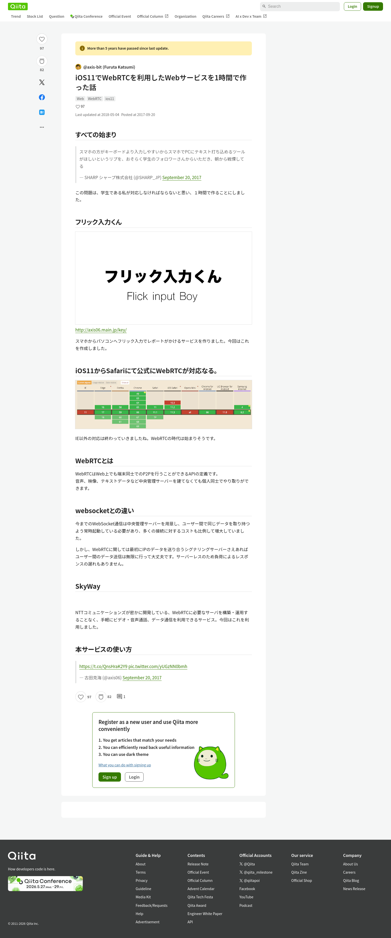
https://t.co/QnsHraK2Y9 (103, 666)
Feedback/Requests (152, 905)
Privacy (141, 880)
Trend (16, 16)
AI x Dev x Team (251, 16)
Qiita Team (300, 863)
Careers (349, 872)
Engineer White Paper (205, 913)
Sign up (109, 777)
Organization (185, 16)
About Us (350, 863)
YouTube (246, 896)
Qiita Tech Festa (200, 896)
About (140, 863)
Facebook (247, 888)
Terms (141, 872)
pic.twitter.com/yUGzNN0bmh (157, 666)
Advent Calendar (201, 888)
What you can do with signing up (124, 764)
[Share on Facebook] (41, 97)
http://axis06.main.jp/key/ (101, 330)
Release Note (198, 863)
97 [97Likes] (42, 48)
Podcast (245, 905)
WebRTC (94, 98)
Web (80, 98)
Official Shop (301, 880)
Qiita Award (197, 905)
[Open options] (41, 127)
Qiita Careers (216, 16)
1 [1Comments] (120, 696)
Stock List (35, 16)
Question (56, 16)
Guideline (143, 888)
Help (139, 913)
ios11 (109, 98)
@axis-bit (105, 67)
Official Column (153, 16)
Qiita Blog (351, 880)
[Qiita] (18, 6)
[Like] (41, 38)
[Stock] (41, 61)
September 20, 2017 (181, 177)
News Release (354, 888)
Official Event (119, 16)
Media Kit (143, 896)
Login (352, 6)
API (190, 921)
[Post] (41, 82)
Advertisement (148, 921)
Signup (373, 6)
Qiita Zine (299, 872)
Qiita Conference (86, 16)
